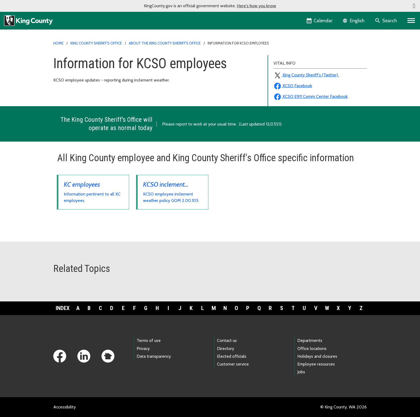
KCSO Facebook (292, 85)
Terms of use (149, 340)
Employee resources (316, 364)
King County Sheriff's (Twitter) (306, 75)
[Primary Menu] (411, 20)
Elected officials (231, 356)
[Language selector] (354, 20)
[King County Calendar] (320, 20)
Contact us (227, 340)
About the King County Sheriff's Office (165, 43)
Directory (225, 348)
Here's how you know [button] (256, 5)
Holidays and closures (317, 356)
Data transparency (154, 356)
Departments (309, 340)
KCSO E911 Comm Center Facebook (310, 96)
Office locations (312, 348)
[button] (414, 6)
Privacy (143, 348)
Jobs (301, 371)
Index (63, 308)
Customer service (233, 364)
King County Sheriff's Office (96, 43)
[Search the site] (386, 20)
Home (58, 43)
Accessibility (64, 406)
